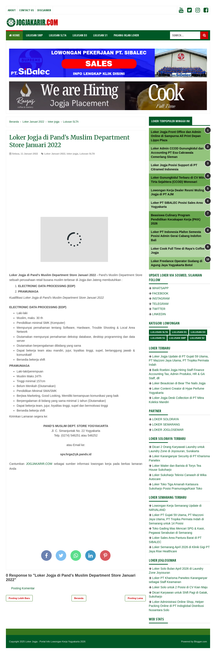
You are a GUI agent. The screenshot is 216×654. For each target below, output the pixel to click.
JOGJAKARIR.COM (39, 463)
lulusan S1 (158, 338)
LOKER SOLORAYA (165, 419)
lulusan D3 (198, 332)
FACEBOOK (160, 293)
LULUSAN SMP (34, 35)
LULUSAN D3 (80, 35)
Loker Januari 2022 (54, 153)
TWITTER (158, 309)
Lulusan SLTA (87, 153)
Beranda (79, 598)
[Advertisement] (75, 187)
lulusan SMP (177, 338)
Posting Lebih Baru (19, 598)
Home (14, 35)
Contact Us (26, 10)
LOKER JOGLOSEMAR (168, 429)
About (12, 10)
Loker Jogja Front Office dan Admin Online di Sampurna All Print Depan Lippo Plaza (176, 136)
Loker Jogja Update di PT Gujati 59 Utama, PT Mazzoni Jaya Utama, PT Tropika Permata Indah (179, 360)
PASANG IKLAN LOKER (126, 35)
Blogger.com (200, 641)
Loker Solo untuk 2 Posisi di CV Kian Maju (180, 587)
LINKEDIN (159, 314)
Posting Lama (135, 598)
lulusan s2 (197, 338)
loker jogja (72, 153)
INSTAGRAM (161, 298)
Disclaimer (44, 10)
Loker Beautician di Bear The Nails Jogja (179, 383)
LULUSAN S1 (100, 35)
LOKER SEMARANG (166, 424)
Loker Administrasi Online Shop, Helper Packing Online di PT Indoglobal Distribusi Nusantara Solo (176, 606)
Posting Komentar (23, 588)
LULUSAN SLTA (57, 35)
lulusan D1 (179, 332)
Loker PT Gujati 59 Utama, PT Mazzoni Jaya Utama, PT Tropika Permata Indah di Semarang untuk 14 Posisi (176, 519)
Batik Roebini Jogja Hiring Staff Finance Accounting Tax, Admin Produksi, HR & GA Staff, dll (177, 374)
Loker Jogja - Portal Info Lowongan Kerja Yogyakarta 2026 (55, 641)
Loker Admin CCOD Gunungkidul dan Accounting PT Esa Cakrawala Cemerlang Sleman (177, 152)
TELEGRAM (160, 303)
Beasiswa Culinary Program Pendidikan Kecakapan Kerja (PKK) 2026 (175, 219)
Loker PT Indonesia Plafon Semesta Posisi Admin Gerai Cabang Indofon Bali (176, 236)
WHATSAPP (160, 288)
